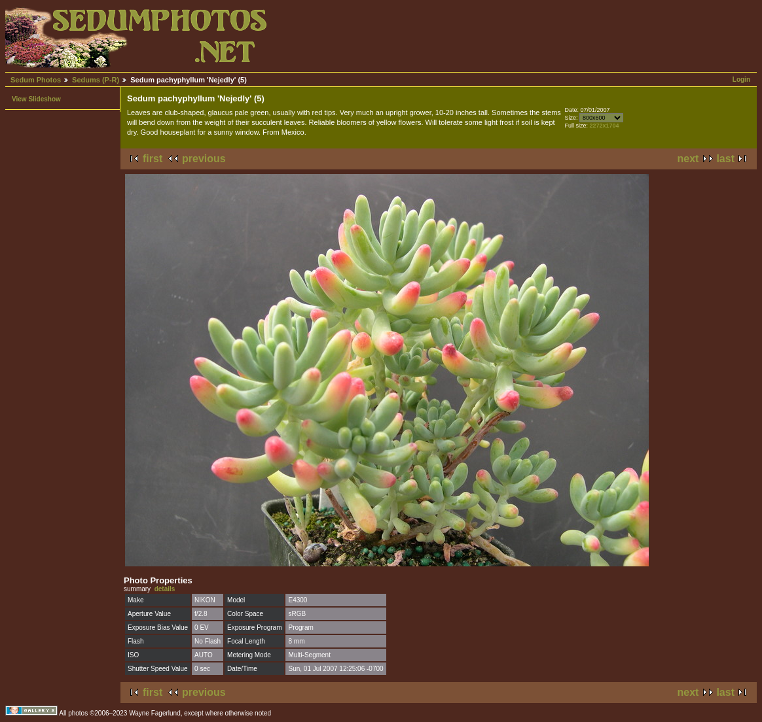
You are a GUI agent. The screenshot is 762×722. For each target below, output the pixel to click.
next (688, 158)
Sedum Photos (35, 80)
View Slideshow (36, 99)
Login (741, 79)
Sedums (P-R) (95, 80)
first (152, 158)
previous (204, 158)
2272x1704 (604, 125)
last (725, 158)
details (164, 589)
